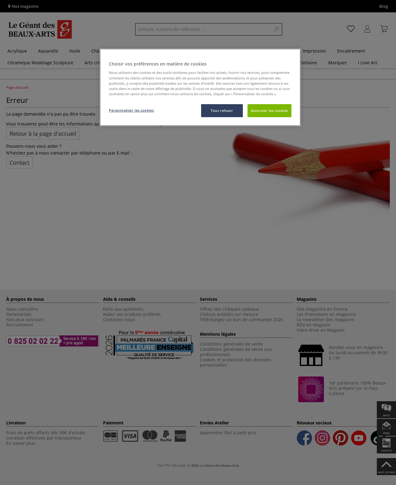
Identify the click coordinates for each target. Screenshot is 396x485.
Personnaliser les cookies (131, 110)
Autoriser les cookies (269, 110)
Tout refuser (222, 110)
